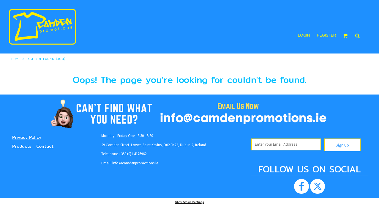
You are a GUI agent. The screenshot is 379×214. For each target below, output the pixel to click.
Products (21, 146)
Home (16, 59)
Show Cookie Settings (189, 202)
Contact (44, 146)
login (304, 35)
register (326, 35)
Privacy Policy (26, 137)
